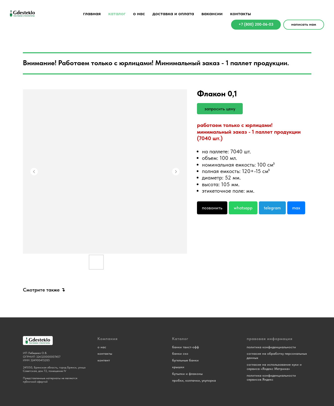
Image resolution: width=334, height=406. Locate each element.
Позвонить (212, 207)
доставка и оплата (173, 13)
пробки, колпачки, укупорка (194, 380)
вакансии (212, 13)
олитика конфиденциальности (272, 347)
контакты (240, 13)
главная (92, 13)
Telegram (272, 207)
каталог (117, 13)
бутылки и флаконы (187, 374)
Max (296, 207)
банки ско (180, 353)
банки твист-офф (185, 347)
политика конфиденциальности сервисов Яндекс (271, 377)
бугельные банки (185, 360)
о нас (139, 13)
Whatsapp (243, 207)
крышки (178, 367)
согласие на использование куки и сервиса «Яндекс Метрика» (274, 366)
